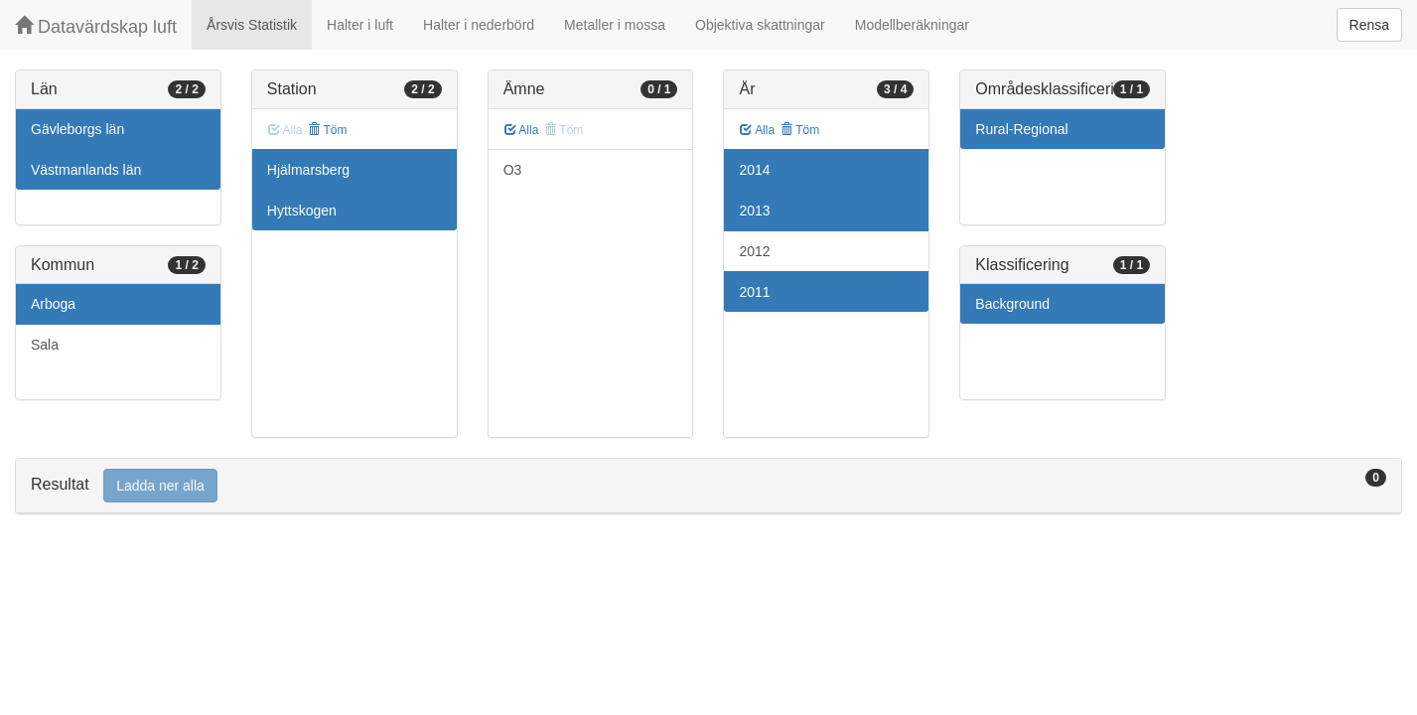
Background (1012, 304)
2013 (754, 210)
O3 (512, 170)
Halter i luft (360, 25)
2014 (754, 170)
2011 (754, 292)
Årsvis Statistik (252, 25)
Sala (45, 345)
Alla (521, 130)
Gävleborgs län (77, 129)
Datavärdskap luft (96, 26)
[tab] (708, 486)
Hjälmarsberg (308, 170)
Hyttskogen (302, 210)
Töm (327, 130)
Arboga (53, 304)
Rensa (1369, 25)
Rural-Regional (1021, 129)
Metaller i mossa (614, 25)
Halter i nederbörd (478, 25)
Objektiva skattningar (760, 25)
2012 (754, 251)
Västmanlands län (86, 170)
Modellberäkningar (912, 25)
